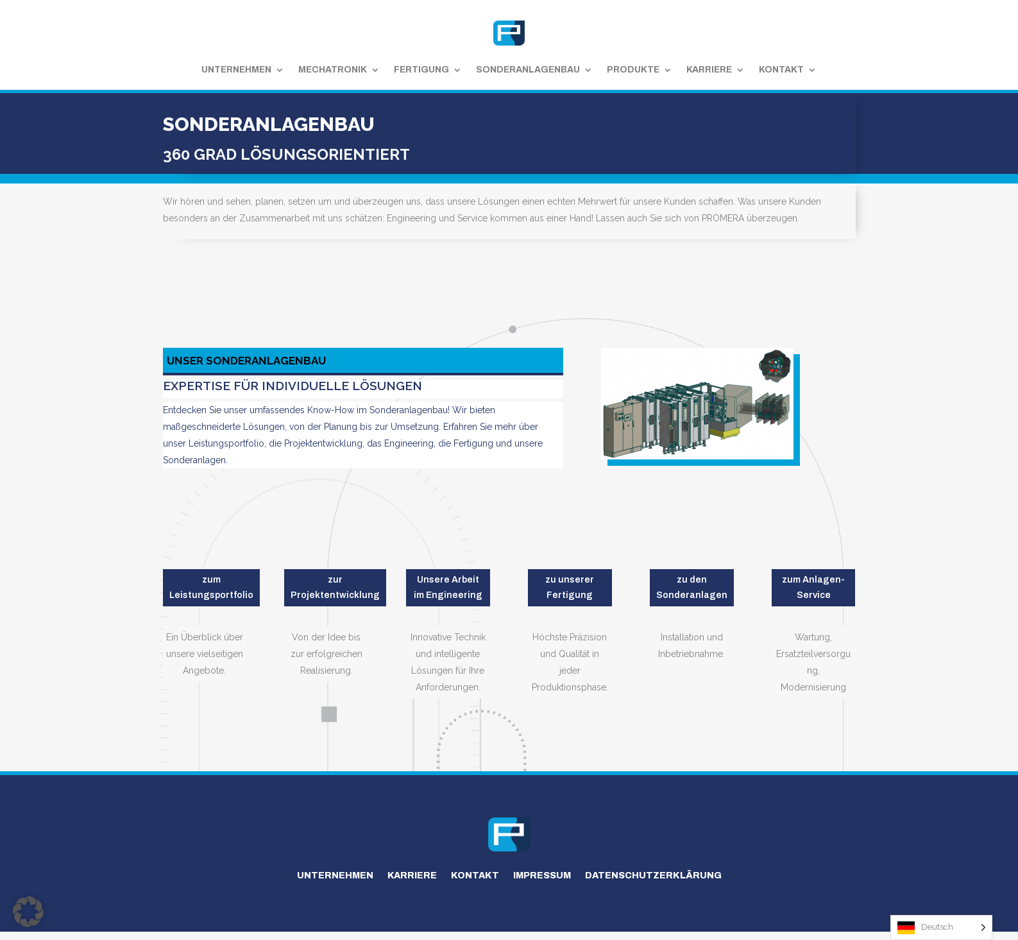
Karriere (709, 69)
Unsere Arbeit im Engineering (448, 587)
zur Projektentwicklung (335, 587)
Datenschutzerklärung (653, 875)
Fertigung (421, 69)
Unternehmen (236, 69)
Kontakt (781, 69)
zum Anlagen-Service (813, 587)
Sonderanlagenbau (528, 69)
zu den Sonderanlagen (691, 587)
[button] (28, 912)
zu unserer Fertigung (569, 587)
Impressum (542, 875)
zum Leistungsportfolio (211, 587)
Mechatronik (332, 69)
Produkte (633, 69)
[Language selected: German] (941, 927)
